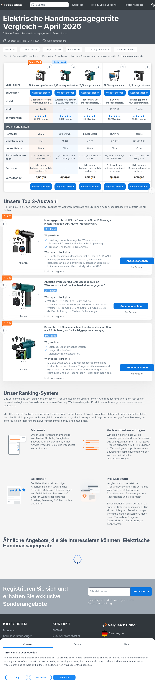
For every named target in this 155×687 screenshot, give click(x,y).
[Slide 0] (21, 254)
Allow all (64, 677)
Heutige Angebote (134, 4)
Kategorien (77, 4)
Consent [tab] (28, 644)
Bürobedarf (74, 49)
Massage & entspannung (83, 56)
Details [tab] (77, 644)
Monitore (8, 629)
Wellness (62, 56)
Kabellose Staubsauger (17, 635)
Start (6, 56)
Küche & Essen (30, 49)
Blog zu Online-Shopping (104, 4)
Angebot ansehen (41, 92)
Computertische (53, 49)
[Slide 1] (23, 254)
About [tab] (127, 644)
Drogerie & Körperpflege (25, 56)
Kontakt (57, 629)
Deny (16, 677)
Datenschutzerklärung (66, 635)
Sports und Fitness (125, 49)
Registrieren (141, 590)
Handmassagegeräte (132, 56)
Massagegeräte (108, 56)
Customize (40, 677)
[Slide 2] (25, 254)
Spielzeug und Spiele (98, 49)
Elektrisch (10, 49)
